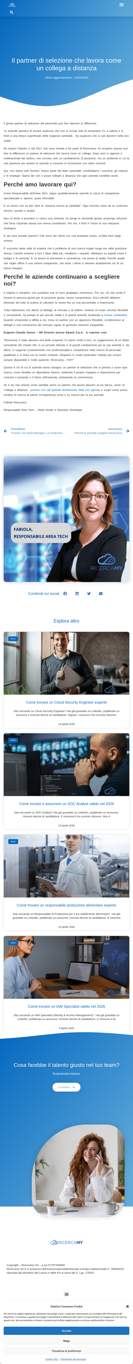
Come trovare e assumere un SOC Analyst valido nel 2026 (66, 804)
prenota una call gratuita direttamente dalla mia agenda (65, 389)
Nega (66, 1341)
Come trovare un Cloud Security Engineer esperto (66, 702)
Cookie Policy (51, 1359)
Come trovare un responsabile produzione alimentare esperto (66, 905)
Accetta (66, 1331)
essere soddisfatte (115, 315)
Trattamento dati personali (73, 1359)
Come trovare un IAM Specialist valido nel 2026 (66, 1006)
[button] (127, 1306)
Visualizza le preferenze (66, 1351)
